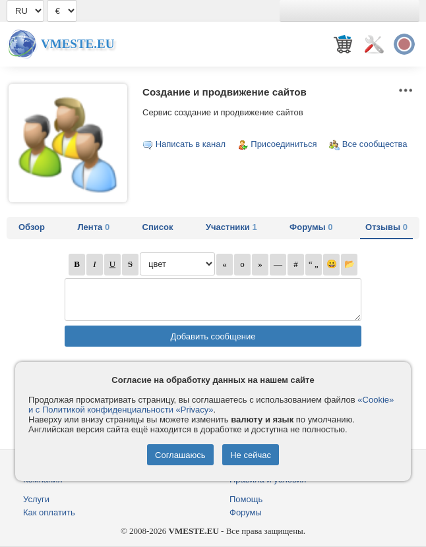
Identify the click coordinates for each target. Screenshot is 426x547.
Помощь (245, 499)
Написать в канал (191, 144)
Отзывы (386, 227)
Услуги (36, 499)
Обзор (31, 227)
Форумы (310, 227)
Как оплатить (49, 512)
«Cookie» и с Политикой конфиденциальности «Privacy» (211, 405)
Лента (93, 227)
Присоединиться (284, 144)
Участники (231, 227)
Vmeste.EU (77, 44)
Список (157, 227)
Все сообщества (375, 144)
